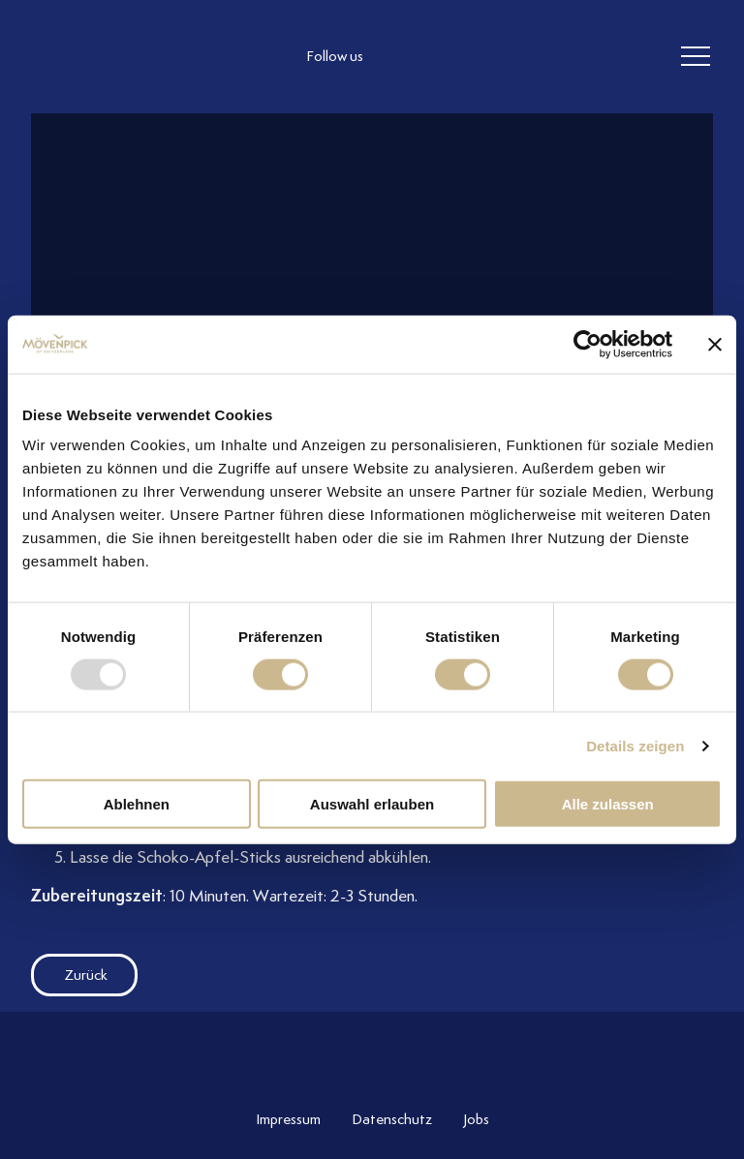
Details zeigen (635, 745)
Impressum (288, 1119)
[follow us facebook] (441, 57)
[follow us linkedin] (480, 57)
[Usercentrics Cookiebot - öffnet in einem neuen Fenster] (587, 343)
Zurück (69, 975)
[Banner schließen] (715, 344)
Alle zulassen (608, 804)
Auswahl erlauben (372, 804)
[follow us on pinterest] (519, 57)
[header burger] (695, 57)
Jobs (476, 1119)
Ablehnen (137, 804)
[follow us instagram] (403, 57)
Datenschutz (392, 1119)
